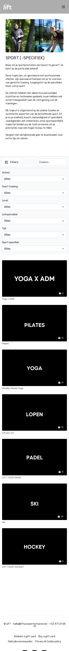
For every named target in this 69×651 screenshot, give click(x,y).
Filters (11, 162)
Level (5, 200)
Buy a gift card (46, 636)
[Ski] (34, 522)
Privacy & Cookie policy (48, 641)
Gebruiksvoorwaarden (20, 641)
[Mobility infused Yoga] (34, 388)
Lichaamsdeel (10, 214)
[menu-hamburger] (63, 7)
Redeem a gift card (25, 636)
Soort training (10, 186)
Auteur (6, 172)
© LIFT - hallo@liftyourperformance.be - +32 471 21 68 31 (34, 625)
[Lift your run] (34, 433)
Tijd (4, 228)
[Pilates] (34, 343)
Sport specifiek (10, 242)
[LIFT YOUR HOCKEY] (34, 567)
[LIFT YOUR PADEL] (34, 477)
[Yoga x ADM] (34, 299)
